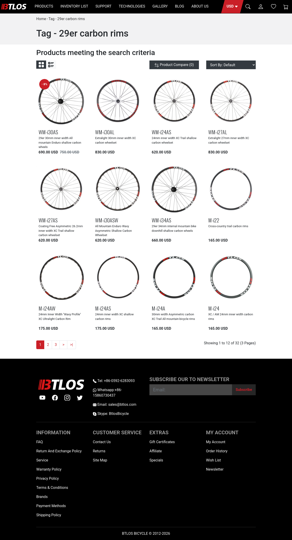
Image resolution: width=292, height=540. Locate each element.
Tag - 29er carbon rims (66, 19)
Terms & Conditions (52, 487)
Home (41, 19)
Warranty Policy (48, 469)
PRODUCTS (44, 6)
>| (71, 344)
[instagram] (67, 398)
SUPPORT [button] (104, 6)
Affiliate (155, 451)
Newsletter (215, 469)
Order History (216, 451)
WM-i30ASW (106, 220)
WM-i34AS (161, 220)
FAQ (39, 442)
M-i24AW (47, 308)
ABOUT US (200, 6)
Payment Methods (51, 506)
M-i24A (158, 308)
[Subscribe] (244, 389)
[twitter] (80, 398)
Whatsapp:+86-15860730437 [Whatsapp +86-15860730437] (107, 393)
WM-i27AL (217, 132)
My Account (215, 442)
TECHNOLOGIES (132, 6)
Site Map (100, 460)
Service (42, 460)
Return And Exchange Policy (59, 451)
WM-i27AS (48, 220)
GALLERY (160, 6)
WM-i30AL (104, 132)
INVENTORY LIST (74, 6)
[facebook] (55, 398)
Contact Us (102, 442)
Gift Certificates (162, 442)
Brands (42, 497)
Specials (156, 460)
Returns (99, 451)
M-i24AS (103, 308)
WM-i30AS (48, 132)
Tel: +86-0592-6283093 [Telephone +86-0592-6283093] (114, 381)
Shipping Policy (48, 515)
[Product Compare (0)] (174, 65)
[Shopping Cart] (286, 6)
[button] (232, 6)
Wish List (213, 460)
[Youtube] (42, 398)
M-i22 (213, 220)
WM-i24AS (161, 132)
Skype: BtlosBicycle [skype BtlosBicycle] (111, 413)
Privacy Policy (47, 478)
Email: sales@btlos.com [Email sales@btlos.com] (114, 404)
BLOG (179, 6)
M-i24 (213, 308)
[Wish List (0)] (273, 6)
